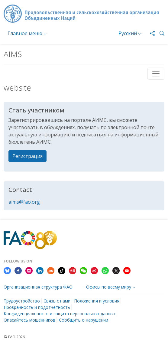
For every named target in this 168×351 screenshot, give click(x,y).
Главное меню (25, 33)
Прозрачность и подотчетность (37, 307)
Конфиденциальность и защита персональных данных (59, 313)
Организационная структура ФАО (38, 287)
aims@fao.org (24, 202)
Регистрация (27, 156)
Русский (127, 33)
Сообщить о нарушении (83, 320)
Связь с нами (57, 301)
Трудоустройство (22, 301)
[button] (159, 33)
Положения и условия (96, 301)
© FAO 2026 (14, 336)
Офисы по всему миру (108, 287)
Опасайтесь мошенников (29, 320)
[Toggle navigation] (155, 74)
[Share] (150, 33)
